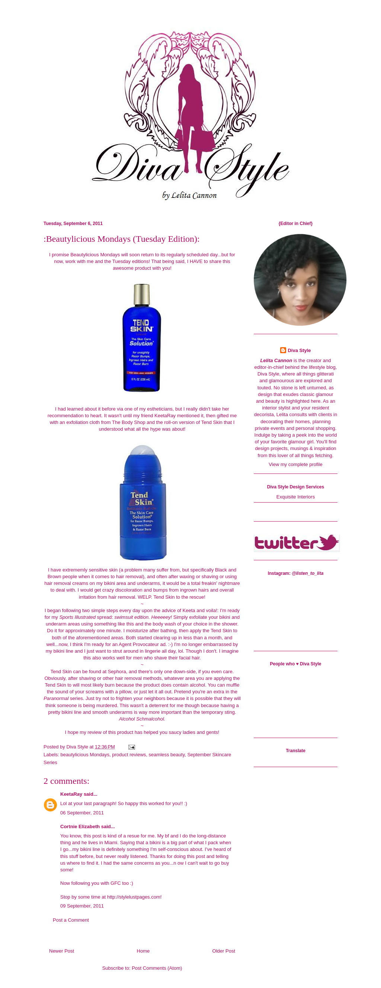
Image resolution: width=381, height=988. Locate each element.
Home (143, 951)
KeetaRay (165, 415)
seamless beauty (167, 754)
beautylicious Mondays (85, 754)
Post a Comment (71, 920)
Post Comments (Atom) (157, 968)
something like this (114, 624)
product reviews (129, 754)
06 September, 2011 (82, 813)
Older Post (223, 951)
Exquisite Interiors (295, 497)
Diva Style (299, 350)
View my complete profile (295, 464)
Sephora (117, 671)
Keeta (189, 610)
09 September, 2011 (82, 906)
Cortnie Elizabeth (80, 826)
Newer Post (61, 951)
